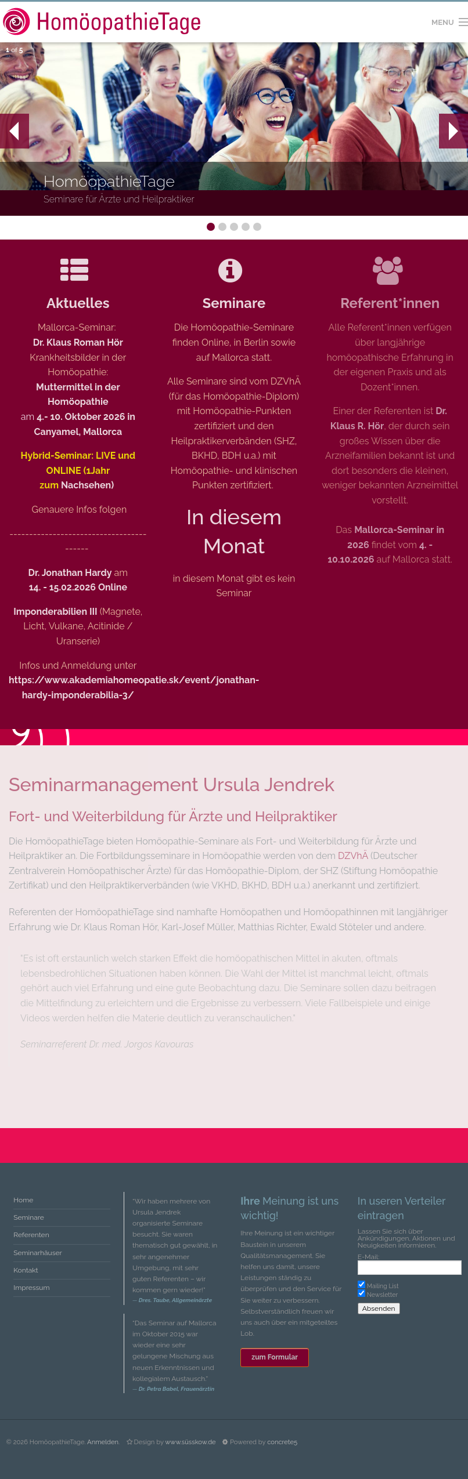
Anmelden (102, 1442)
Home (23, 1200)
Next (453, 131)
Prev (9, 131)
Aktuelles (77, 303)
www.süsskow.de (190, 1442)
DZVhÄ (353, 855)
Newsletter (382, 1294)
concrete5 (282, 1442)
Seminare (234, 303)
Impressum (31, 1288)
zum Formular (274, 1357)
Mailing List (383, 1285)
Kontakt (25, 1270)
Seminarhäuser (37, 1253)
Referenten (31, 1235)
